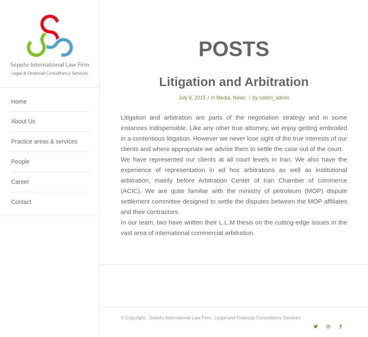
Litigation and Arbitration (234, 82)
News (239, 98)
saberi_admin (274, 98)
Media (223, 98)
